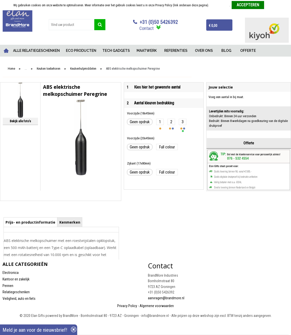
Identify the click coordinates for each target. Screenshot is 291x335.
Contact (146, 28)
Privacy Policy (127, 306)
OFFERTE (248, 51)
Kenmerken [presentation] (69, 222)
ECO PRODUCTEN (81, 51)
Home (6, 51)
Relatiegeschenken (16, 292)
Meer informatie (219, 5)
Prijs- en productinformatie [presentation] (30, 222)
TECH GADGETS (116, 51)
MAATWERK (147, 51)
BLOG (226, 51)
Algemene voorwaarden (157, 306)
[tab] (31, 222)
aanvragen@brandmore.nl (166, 298)
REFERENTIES (175, 51)
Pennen (8, 286)
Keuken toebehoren (48, 68)
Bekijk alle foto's (20, 121)
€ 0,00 (213, 26)
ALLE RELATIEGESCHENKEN (36, 51)
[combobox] (71, 24)
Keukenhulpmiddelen (83, 68)
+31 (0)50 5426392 (159, 22)
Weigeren (272, 5)
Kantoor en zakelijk (16, 279)
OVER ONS (204, 51)
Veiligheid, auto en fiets (19, 299)
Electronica (11, 273)
